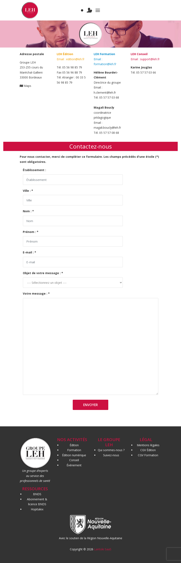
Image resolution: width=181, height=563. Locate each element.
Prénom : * (30, 232)
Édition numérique (74, 455)
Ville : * (28, 191)
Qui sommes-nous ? (111, 450)
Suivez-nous (111, 455)
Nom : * (28, 211)
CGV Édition (148, 450)
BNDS (37, 494)
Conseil (74, 460)
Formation (74, 450)
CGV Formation (148, 455)
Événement (74, 465)
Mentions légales (148, 445)
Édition (74, 445)
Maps (27, 86)
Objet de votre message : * (43, 273)
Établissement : (34, 170)
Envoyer (90, 405)
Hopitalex (37, 509)
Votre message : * (36, 293)
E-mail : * (29, 252)
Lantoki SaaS (102, 549)
